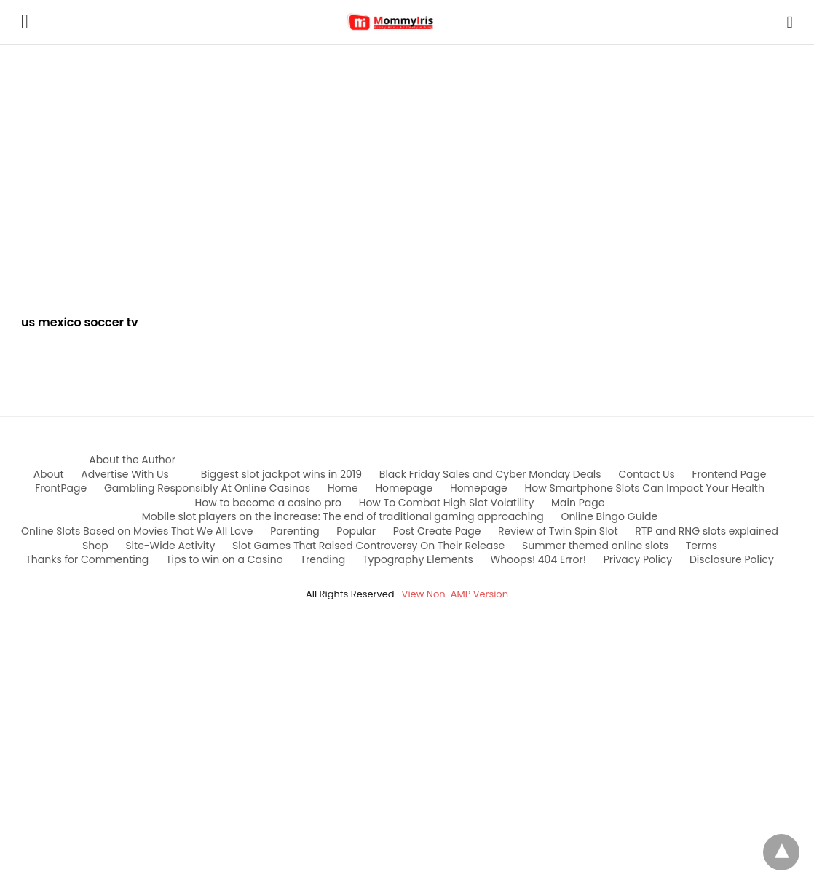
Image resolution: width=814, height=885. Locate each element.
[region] (407, 169)
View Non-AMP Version (455, 594)
